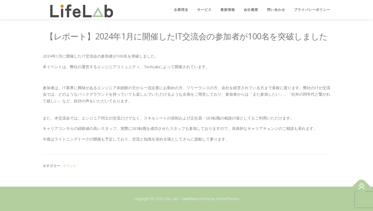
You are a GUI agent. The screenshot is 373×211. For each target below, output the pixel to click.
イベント (70, 166)
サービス (204, 10)
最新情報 (227, 10)
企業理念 (181, 10)
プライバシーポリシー (312, 10)
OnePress (190, 198)
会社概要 (251, 10)
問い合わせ (276, 10)
